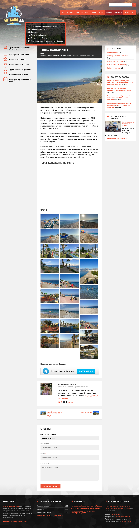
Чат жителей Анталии (122, 517)
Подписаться (86, 371)
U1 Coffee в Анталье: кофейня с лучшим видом (54, 414)
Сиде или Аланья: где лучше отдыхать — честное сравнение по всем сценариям (120, 82)
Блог (101, 13)
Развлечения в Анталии (115, 61)
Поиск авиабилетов (38, 35)
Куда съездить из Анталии (116, 64)
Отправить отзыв (50, 486)
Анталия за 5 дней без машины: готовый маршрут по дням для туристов (119, 105)
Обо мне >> (71, 402)
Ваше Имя (45, 443)
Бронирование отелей (18, 74)
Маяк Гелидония (86, 412)
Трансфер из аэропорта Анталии (44, 26)
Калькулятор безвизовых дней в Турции (47, 41)
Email (43, 453)
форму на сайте (124, 508)
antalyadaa (116, 514)
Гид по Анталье (114, 13)
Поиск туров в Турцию (39, 38)
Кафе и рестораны (113, 68)
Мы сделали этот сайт (11, 506)
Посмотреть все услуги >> (117, 138)
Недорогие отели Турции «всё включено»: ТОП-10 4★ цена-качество (118, 98)
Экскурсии (81, 13)
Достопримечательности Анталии (119, 56)
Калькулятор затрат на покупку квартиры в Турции (83, 512)
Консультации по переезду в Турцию (119, 123)
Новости (128, 13)
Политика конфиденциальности (15, 521)
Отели (94, 13)
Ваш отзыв (45, 464)
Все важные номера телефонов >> (50, 516)
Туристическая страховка (20, 69)
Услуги (70, 13)
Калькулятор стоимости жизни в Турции (86, 508)
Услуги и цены (126, 521)
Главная (43, 55)
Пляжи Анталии (66, 55)
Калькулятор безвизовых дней (20, 80)
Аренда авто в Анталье (40, 29)
